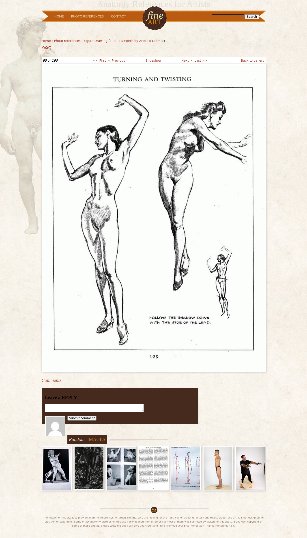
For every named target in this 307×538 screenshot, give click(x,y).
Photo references (67, 41)
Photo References (87, 16)
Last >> (201, 60)
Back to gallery (252, 60)
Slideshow (153, 60)
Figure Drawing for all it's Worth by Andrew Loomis (123, 41)
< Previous (116, 60)
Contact (118, 16)
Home (46, 41)
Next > (186, 60)
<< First (99, 60)
